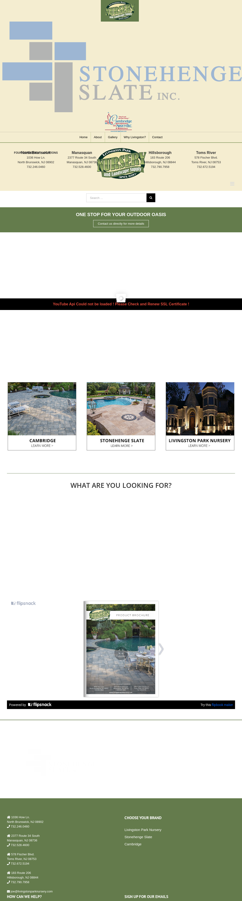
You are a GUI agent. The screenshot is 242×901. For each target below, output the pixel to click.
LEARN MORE (155, 775)
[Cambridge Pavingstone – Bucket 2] (121, 384)
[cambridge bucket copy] (42, 384)
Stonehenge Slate (138, 837)
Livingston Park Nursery (142, 830)
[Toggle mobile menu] (232, 183)
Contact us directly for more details (121, 223)
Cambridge (132, 844)
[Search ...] (116, 197)
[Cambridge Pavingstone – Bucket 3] (200, 384)
